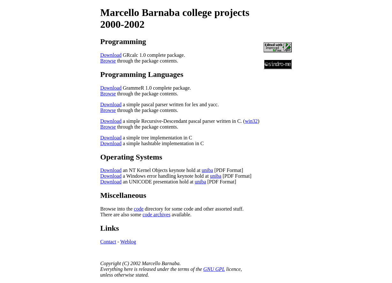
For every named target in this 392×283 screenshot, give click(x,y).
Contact (108, 241)
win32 (251, 121)
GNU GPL (214, 269)
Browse (108, 60)
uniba (207, 170)
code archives (156, 214)
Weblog (128, 241)
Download (111, 55)
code (138, 209)
